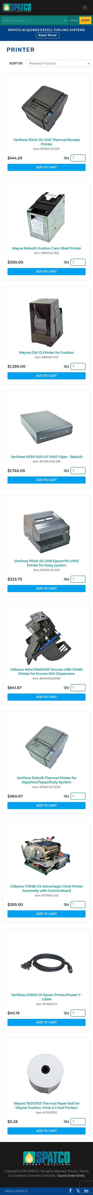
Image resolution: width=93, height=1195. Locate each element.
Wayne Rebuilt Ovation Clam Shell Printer (46, 248)
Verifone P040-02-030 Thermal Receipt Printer (46, 142)
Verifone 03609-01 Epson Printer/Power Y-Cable (46, 997)
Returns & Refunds (42, 1175)
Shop (85, 20)
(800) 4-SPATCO (16, 1191)
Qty (66, 158)
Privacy (72, 1171)
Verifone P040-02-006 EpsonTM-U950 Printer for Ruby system (46, 563)
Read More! (47, 35)
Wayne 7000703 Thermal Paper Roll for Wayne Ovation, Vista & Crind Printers (47, 1105)
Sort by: (16, 63)
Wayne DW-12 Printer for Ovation (46, 353)
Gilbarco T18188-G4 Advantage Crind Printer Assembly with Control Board (46, 888)
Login (73, 20)
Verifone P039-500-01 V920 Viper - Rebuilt (46, 457)
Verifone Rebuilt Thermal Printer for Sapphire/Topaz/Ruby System (46, 780)
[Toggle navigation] (85, 7)
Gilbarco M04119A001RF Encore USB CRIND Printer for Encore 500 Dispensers (46, 672)
